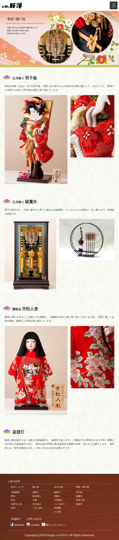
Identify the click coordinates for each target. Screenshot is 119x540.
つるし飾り (38, 508)
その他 (57, 511)
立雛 (35, 500)
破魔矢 (79, 496)
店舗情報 (15, 492)
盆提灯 (79, 504)
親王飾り (37, 496)
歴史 (13, 496)
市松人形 (80, 500)
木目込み (37, 504)
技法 (13, 500)
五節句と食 (16, 504)
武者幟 (57, 508)
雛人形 (36, 487)
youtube (35, 525)
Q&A (13, 508)
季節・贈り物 (82, 487)
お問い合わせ (34, 519)
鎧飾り (57, 492)
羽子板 (79, 492)
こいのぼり (59, 504)
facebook (19, 525)
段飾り (36, 492)
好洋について (17, 487)
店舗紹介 (16, 519)
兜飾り (57, 496)
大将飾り (58, 500)
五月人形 (58, 487)
